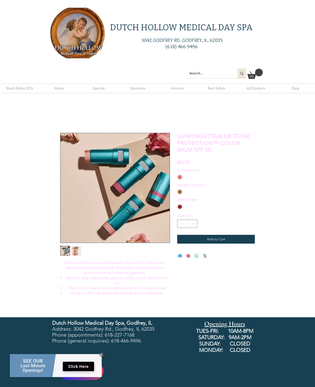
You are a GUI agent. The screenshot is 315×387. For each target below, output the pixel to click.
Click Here (78, 368)
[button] (255, 74)
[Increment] (194, 224)
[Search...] (208, 73)
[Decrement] (180, 224)
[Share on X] (205, 256)
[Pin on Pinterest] (188, 256)
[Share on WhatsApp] (196, 256)
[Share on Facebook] (180, 256)
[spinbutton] (187, 224)
